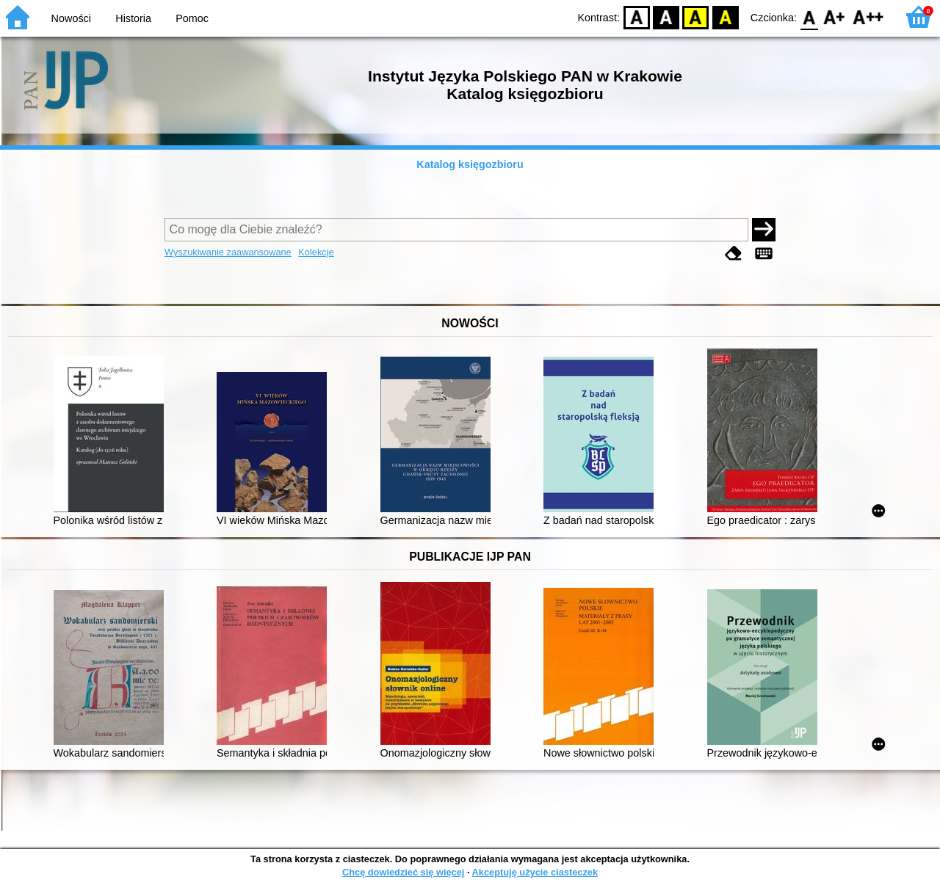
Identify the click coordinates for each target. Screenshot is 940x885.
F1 (835, 16)
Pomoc (192, 18)
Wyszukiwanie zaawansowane (228, 252)
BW (666, 16)
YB (696, 16)
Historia (133, 18)
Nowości (71, 18)
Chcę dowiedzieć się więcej (403, 872)
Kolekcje (315, 252)
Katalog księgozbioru (470, 164)
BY (725, 16)
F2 (868, 16)
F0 (809, 16)
